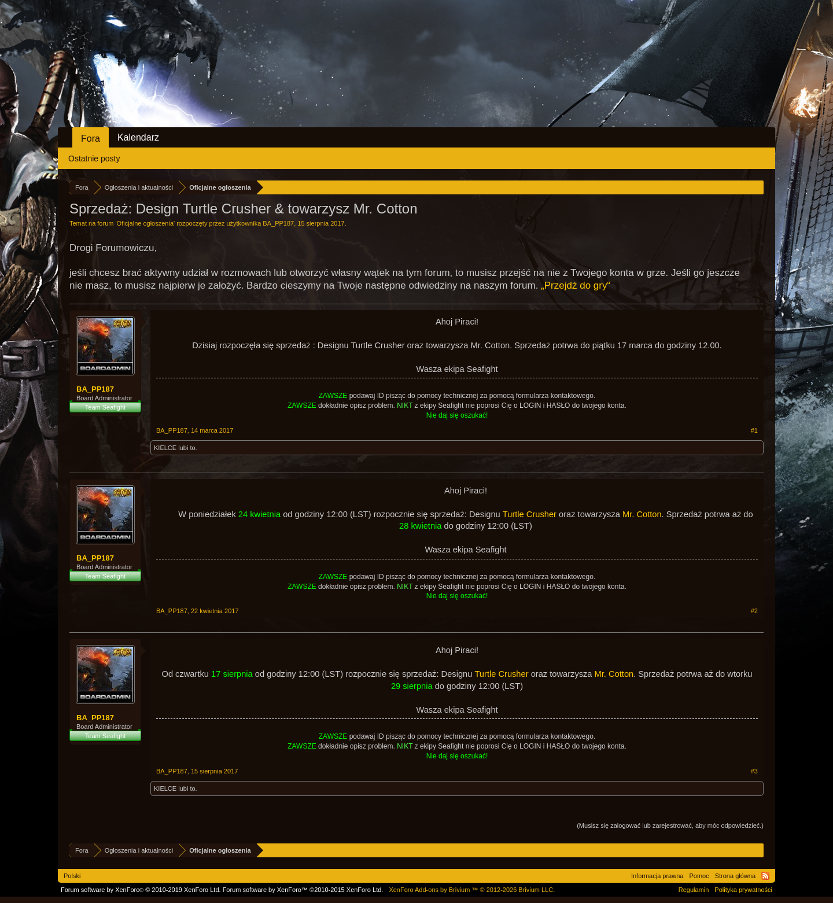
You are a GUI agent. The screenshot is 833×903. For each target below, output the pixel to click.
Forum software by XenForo (141, 889)
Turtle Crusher (529, 514)
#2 (754, 610)
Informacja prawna (657, 875)
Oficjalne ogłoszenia (145, 223)
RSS (765, 876)
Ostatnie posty (94, 158)
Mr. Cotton (642, 514)
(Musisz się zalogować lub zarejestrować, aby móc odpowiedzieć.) (670, 825)
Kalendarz (138, 137)
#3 (754, 771)
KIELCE (165, 447)
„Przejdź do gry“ (575, 285)
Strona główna (735, 875)
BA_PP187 (278, 223)
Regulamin (694, 889)
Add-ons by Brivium (472, 889)
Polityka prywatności (743, 889)
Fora (90, 138)
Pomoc (699, 875)
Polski (72, 875)
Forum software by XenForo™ (303, 889)
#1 (754, 430)
